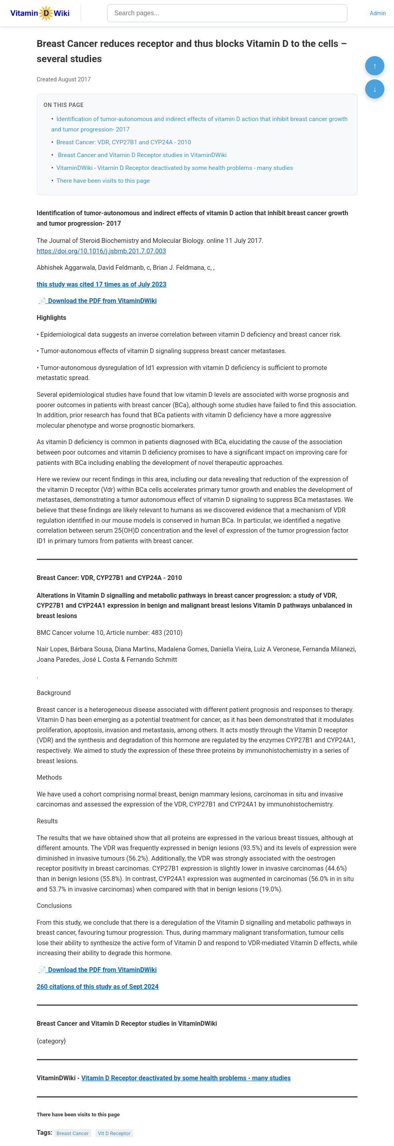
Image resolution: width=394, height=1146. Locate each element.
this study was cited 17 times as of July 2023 (102, 284)
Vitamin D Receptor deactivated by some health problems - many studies (186, 1078)
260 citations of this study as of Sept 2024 (98, 986)
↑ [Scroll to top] (375, 65)
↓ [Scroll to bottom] (375, 89)
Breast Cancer (73, 1133)
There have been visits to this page (103, 180)
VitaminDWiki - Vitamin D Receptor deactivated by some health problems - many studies (175, 168)
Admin (378, 13)
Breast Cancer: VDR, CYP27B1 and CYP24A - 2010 (124, 142)
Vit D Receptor (114, 1133)
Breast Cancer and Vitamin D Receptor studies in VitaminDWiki (142, 155)
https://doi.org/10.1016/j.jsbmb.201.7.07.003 (101, 251)
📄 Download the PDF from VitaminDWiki (97, 301)
